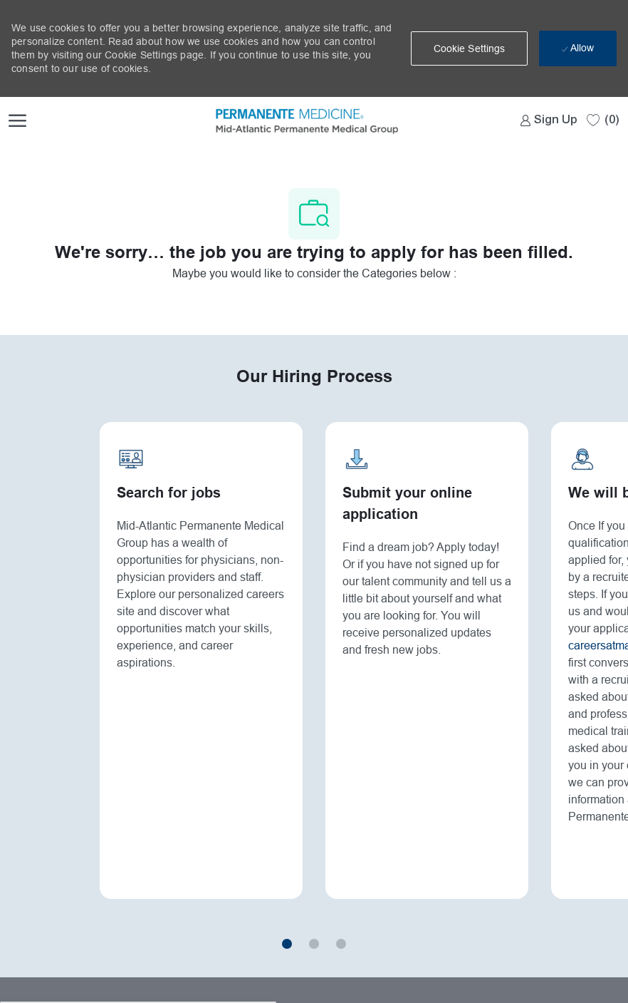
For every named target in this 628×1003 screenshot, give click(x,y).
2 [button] (314, 945)
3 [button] (341, 945)
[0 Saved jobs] (603, 119)
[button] (469, 48)
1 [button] (287, 945)
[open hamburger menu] (17, 119)
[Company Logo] (280, 120)
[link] (549, 120)
